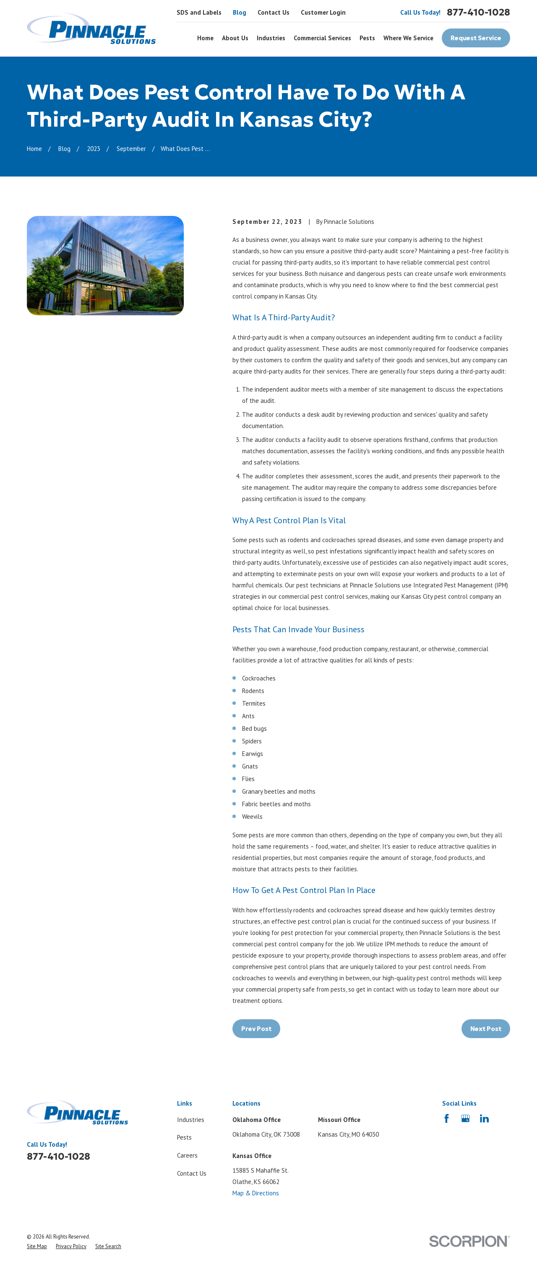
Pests (184, 1137)
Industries (190, 1120)
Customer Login (323, 12)
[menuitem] (37, 1246)
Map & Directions (255, 1193)
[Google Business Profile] (465, 1118)
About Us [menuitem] (235, 38)
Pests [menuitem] (367, 38)
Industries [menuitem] (271, 38)
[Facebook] (446, 1118)
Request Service (476, 38)
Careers (187, 1155)
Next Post (485, 1029)
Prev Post (256, 1029)
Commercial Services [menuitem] (322, 38)
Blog (239, 12)
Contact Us (273, 12)
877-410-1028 (478, 12)
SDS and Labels (199, 12)
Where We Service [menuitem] (408, 38)
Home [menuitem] (205, 38)
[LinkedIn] (484, 1118)
